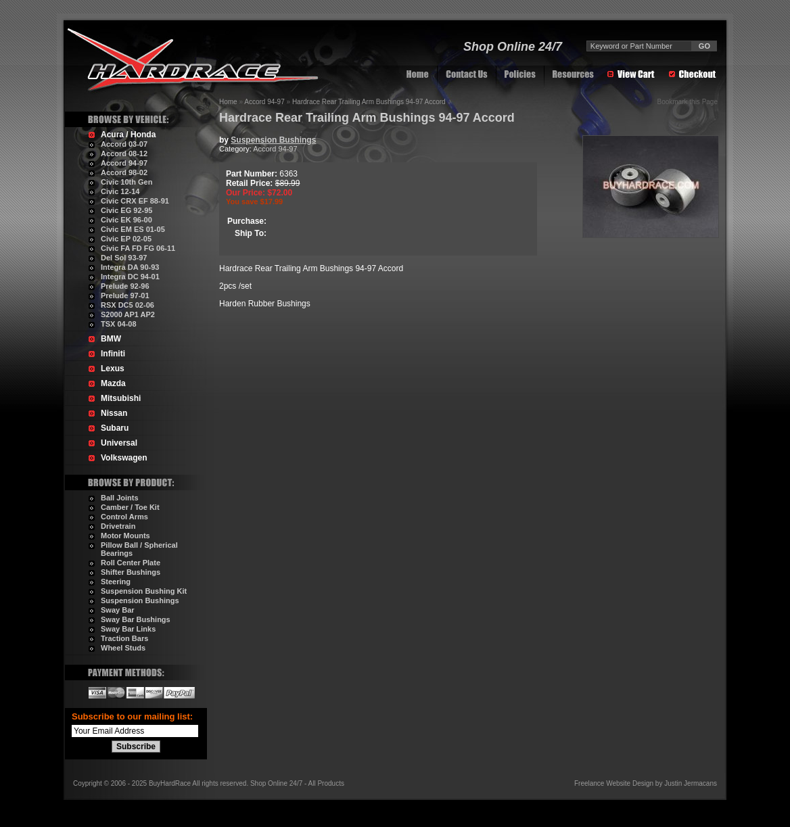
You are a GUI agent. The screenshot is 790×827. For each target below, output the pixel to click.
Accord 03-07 (124, 144)
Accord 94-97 (124, 163)
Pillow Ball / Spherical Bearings (139, 549)
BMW (111, 339)
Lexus (112, 368)
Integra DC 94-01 (130, 277)
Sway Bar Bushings (135, 619)
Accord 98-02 (124, 172)
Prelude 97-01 (125, 295)
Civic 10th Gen (126, 182)
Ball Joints (120, 498)
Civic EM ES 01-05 (133, 229)
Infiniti (113, 353)
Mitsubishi (121, 398)
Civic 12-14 (120, 191)
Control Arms (124, 517)
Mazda (113, 383)
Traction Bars (124, 638)
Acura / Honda (128, 134)
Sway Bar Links (128, 629)
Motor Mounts (125, 535)
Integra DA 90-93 (130, 267)
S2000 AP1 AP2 (128, 314)
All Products (326, 783)
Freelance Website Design (613, 783)
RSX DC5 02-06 (127, 305)
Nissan (114, 413)
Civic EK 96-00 (126, 220)
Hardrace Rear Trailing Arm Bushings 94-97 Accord (369, 101)
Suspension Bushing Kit (144, 591)
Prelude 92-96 (125, 286)
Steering (116, 581)
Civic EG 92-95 (126, 210)
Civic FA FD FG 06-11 (138, 248)
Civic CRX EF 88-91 (135, 201)
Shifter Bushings (130, 572)
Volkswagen (124, 458)
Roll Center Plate (130, 563)
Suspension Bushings (140, 600)
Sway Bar (118, 610)
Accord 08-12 (124, 153)
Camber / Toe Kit (130, 507)
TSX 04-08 (119, 324)
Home (228, 101)
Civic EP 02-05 (126, 239)
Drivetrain (118, 526)
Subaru (115, 428)
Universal (119, 443)
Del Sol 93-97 (124, 258)
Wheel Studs (123, 648)
